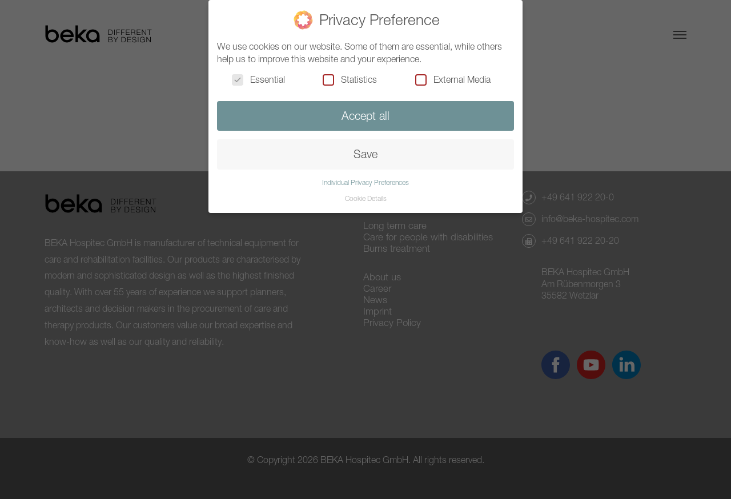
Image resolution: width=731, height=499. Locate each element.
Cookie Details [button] (366, 198)
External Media (453, 79)
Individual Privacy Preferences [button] (365, 182)
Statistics (350, 79)
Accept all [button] (365, 115)
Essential (258, 79)
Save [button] (365, 153)
